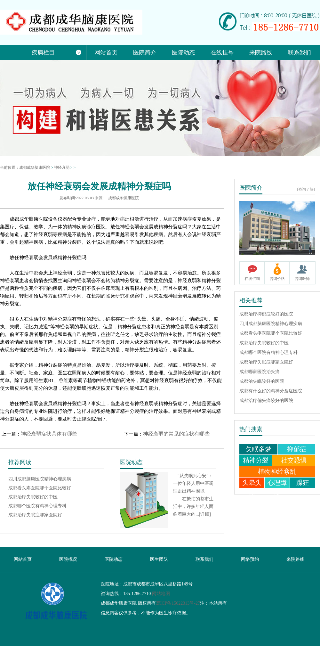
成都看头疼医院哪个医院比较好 (39, 487)
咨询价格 (277, 278)
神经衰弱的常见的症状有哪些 (176, 434)
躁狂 (302, 482)
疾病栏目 (57, 52)
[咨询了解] (306, 189)
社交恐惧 (294, 460)
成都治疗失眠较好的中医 (33, 496)
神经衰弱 (61, 167)
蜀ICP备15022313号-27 (178, 603)
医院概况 (68, 559)
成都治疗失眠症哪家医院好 (35, 513)
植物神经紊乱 (277, 471)
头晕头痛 (251, 488)
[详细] (205, 514)
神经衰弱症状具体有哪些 (49, 434)
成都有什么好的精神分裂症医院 (270, 390)
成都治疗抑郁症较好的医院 (266, 313)
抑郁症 (296, 449)
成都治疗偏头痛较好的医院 (266, 400)
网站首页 (23, 559)
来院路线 (295, 559)
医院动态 (114, 559)
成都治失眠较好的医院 (261, 380)
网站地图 (161, 593)
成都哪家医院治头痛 (259, 371)
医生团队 (159, 559)
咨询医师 (302, 278)
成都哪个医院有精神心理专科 (37, 504)
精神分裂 (255, 460)
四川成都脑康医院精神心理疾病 (39, 478)
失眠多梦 (258, 449)
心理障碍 (277, 488)
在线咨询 (252, 278)
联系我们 (204, 559)
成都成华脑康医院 (34, 167)
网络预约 (250, 559)
